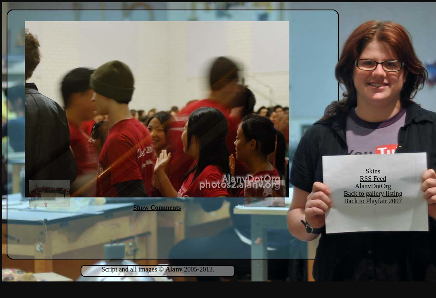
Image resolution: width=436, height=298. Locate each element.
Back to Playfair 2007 (373, 200)
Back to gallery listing (373, 193)
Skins (373, 171)
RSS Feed (373, 178)
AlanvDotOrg (373, 186)
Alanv (173, 269)
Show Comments (157, 207)
